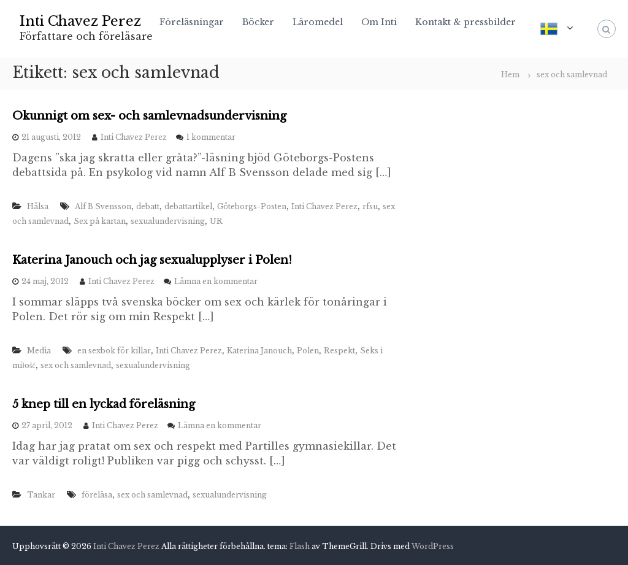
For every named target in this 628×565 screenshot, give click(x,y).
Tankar (41, 494)
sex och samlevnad (75, 365)
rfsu (370, 206)
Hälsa (37, 206)
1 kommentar (211, 137)
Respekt (339, 350)
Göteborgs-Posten (251, 206)
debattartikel (188, 206)
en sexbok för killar (114, 350)
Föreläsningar (191, 22)
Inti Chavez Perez (80, 21)
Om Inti (379, 22)
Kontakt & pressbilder (465, 22)
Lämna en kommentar (216, 281)
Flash (299, 546)
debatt (147, 206)
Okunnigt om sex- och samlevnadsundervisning (149, 116)
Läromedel (318, 22)
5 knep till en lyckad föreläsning (103, 404)
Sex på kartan (100, 221)
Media (39, 350)
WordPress (433, 546)
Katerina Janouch (259, 350)
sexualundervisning (168, 221)
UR (216, 221)
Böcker (258, 22)
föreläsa (97, 494)
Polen (308, 350)
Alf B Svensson (103, 206)
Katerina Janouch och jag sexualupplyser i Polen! (152, 260)
